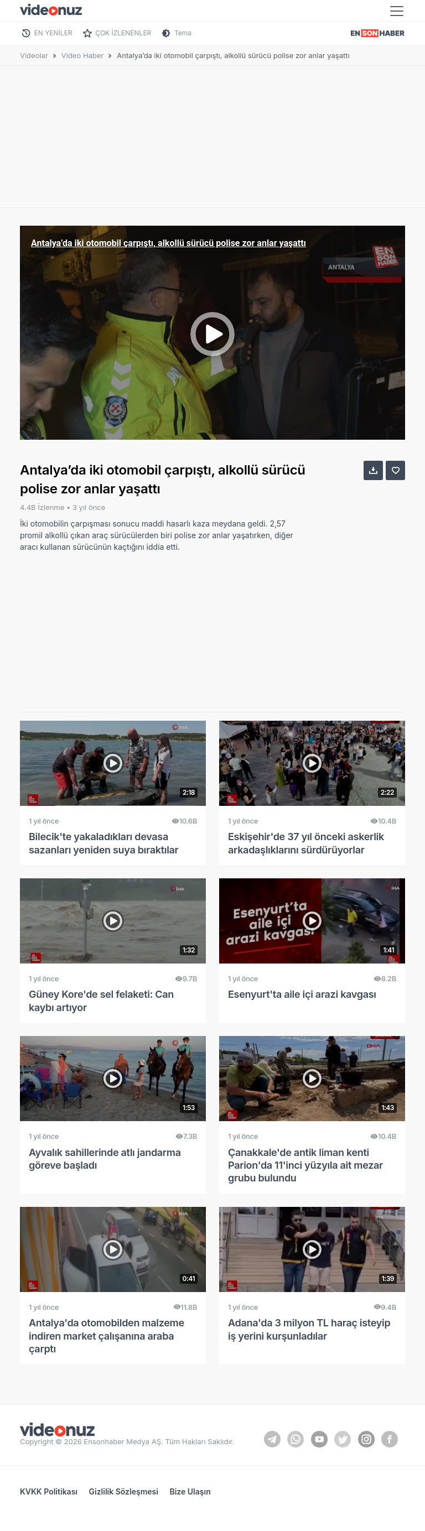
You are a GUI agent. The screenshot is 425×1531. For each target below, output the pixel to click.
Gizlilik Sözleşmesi (123, 1491)
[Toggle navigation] (396, 11)
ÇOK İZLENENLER (123, 33)
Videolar (34, 55)
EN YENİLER (53, 33)
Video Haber (82, 55)
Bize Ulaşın (189, 1491)
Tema (182, 33)
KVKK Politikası (48, 1491)
